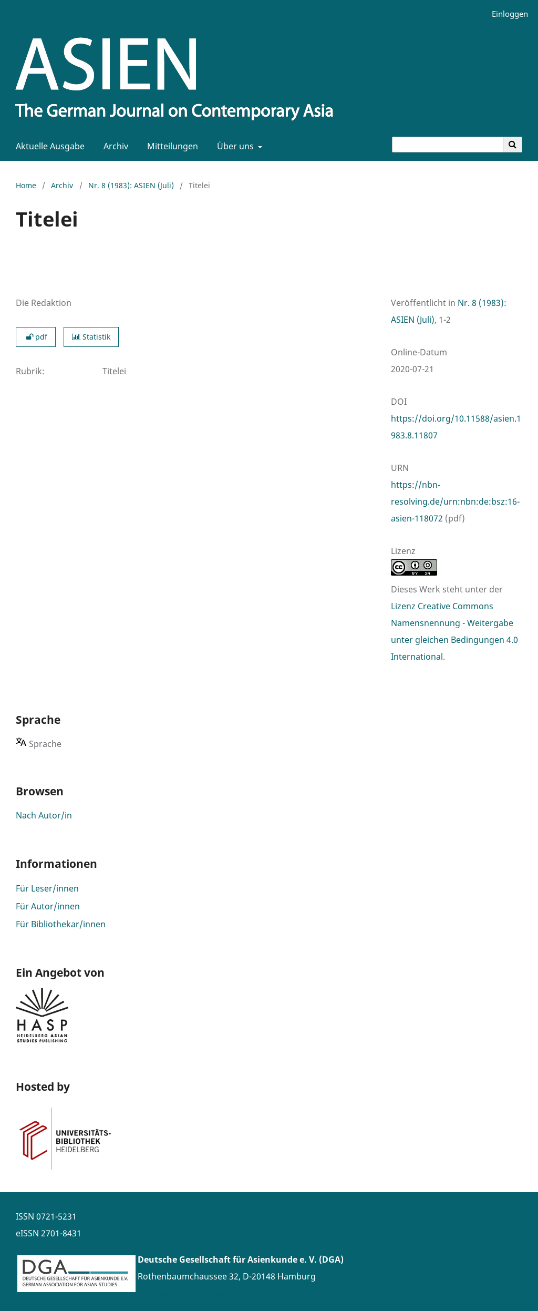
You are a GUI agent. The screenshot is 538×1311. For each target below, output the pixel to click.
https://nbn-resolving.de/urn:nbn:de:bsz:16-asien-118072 (455, 501)
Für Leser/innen (47, 888)
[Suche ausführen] (512, 144)
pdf (35, 337)
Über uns (234, 146)
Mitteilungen (170, 146)
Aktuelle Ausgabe (48, 146)
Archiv (113, 146)
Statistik (91, 337)
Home (26, 185)
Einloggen (506, 14)
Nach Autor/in (44, 815)
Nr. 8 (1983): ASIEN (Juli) (131, 185)
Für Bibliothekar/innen (61, 924)
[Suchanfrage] (447, 144)
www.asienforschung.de (186, 1293)
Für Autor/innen (48, 906)
